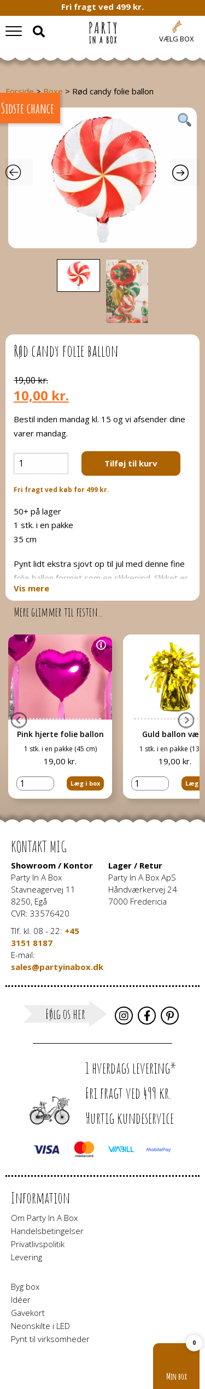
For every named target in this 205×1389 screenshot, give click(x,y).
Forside (19, 91)
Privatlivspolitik (38, 1243)
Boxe (53, 91)
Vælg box (176, 39)
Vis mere (31, 588)
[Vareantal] (41, 463)
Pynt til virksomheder (50, 1338)
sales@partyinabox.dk (57, 966)
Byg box (25, 1286)
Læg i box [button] (85, 769)
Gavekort (28, 1312)
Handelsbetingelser (47, 1230)
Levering (26, 1257)
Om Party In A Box (44, 1217)
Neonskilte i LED (40, 1325)
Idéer (21, 1299)
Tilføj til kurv (130, 463)
